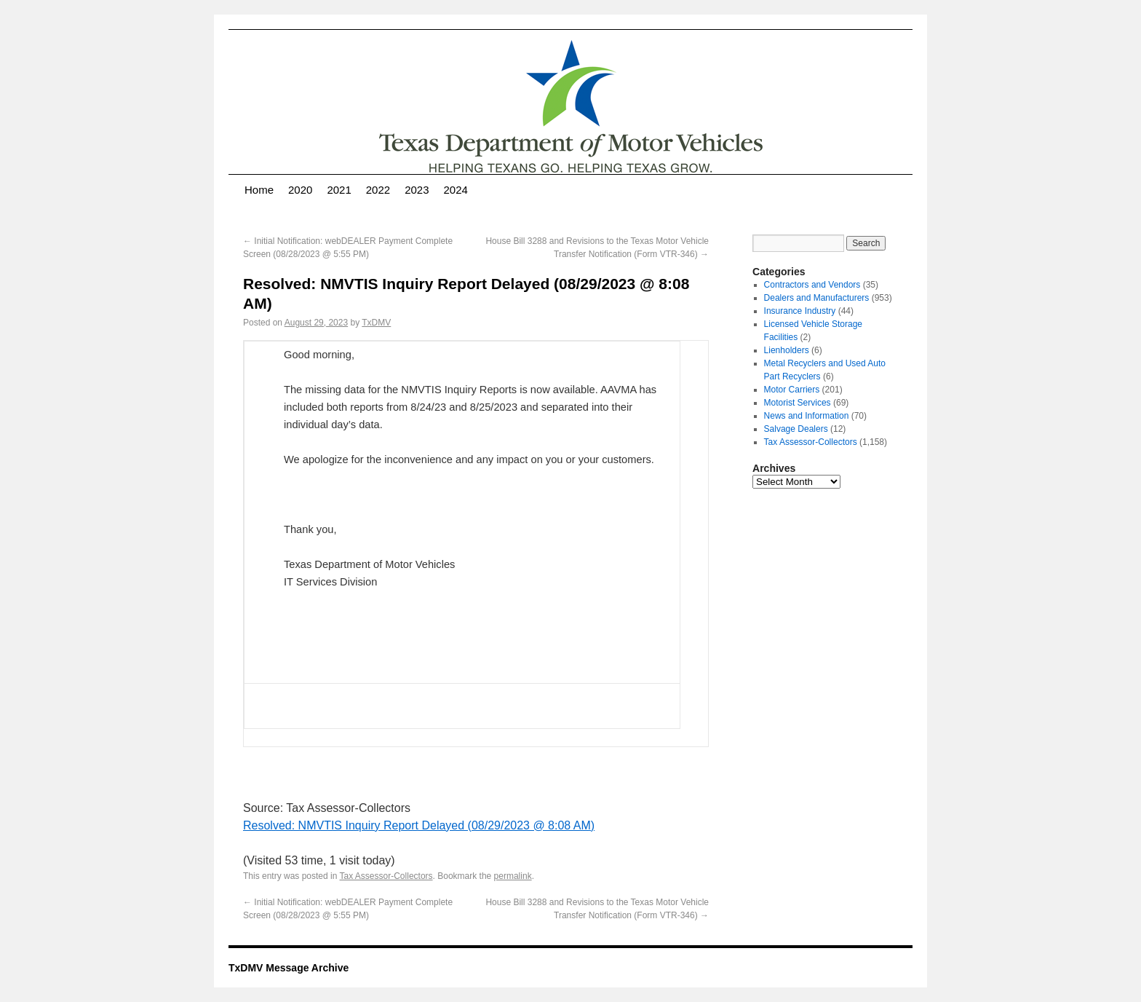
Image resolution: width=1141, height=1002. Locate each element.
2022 (378, 190)
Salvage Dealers (796, 429)
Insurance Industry (800, 311)
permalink (513, 876)
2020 (300, 190)
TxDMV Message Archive (288, 968)
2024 (456, 190)
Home (259, 190)
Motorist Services (797, 403)
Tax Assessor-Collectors (386, 876)
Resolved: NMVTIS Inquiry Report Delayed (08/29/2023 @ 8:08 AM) (419, 825)
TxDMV (376, 322)
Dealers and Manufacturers (817, 298)
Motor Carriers (792, 389)
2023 (417, 190)
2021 (339, 190)
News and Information (806, 416)
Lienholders (786, 350)
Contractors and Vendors (812, 285)
